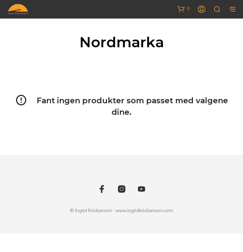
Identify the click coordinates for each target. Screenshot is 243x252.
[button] (183, 8)
